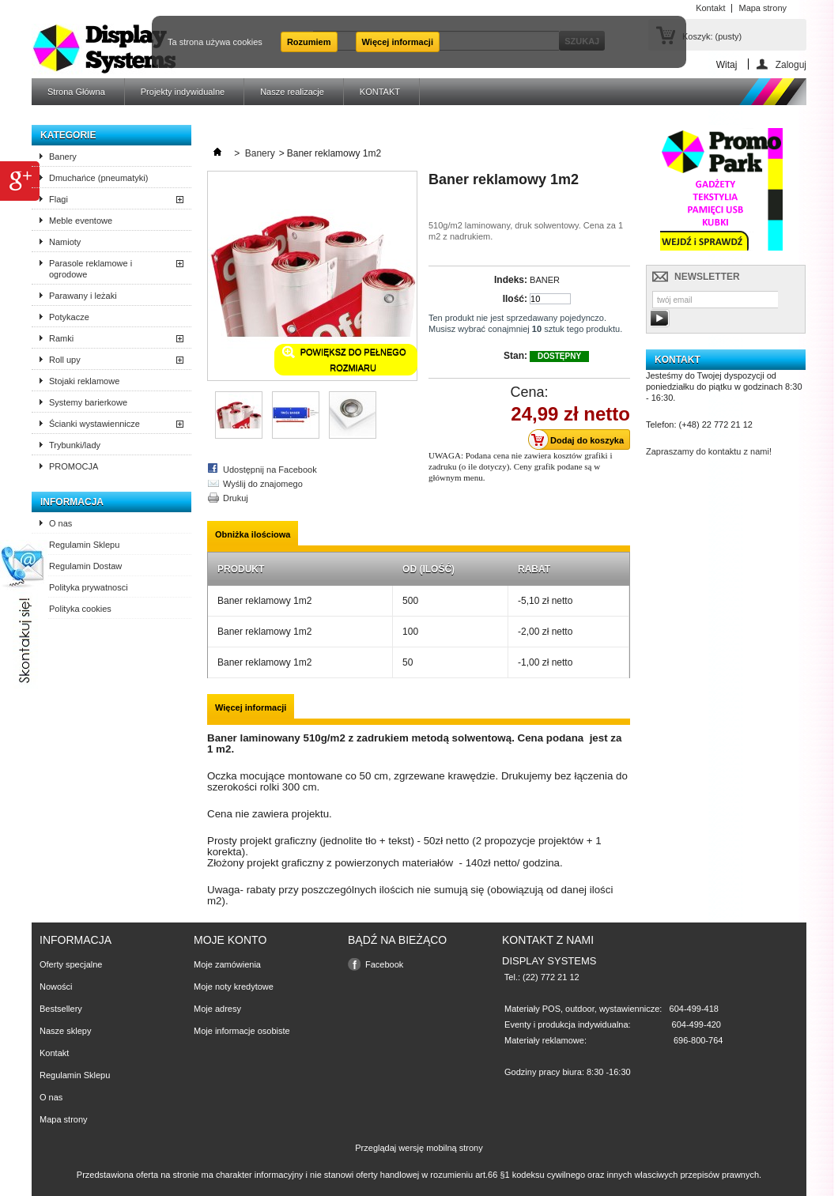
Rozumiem (309, 42)
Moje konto (230, 940)
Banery (63, 156)
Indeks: (510, 279)
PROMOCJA (73, 466)
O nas (60, 523)
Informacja (72, 501)
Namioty (65, 242)
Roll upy (65, 359)
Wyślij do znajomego (263, 484)
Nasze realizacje (292, 91)
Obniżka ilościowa (252, 534)
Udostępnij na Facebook (270, 469)
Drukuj (235, 498)
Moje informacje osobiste (242, 1031)
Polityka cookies (80, 608)
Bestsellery (61, 1008)
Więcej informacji (397, 42)
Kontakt (54, 1053)
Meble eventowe (80, 220)
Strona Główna (76, 91)
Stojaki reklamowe (84, 381)
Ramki (61, 338)
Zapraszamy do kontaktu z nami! (709, 451)
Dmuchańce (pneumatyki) (98, 178)
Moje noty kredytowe (234, 986)
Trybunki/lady (74, 445)
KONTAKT (380, 91)
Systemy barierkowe (88, 402)
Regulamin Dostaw (85, 566)
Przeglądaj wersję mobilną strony (418, 1148)
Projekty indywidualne (183, 91)
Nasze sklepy (65, 1031)
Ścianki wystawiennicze (94, 423)
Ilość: (515, 298)
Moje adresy (217, 1008)
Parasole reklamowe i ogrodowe (90, 268)
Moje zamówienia (227, 964)
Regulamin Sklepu (84, 544)
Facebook (384, 964)
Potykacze (69, 317)
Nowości (56, 986)
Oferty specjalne (71, 964)
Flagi (58, 199)
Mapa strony (64, 1119)
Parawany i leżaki (83, 295)
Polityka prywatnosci (88, 587)
